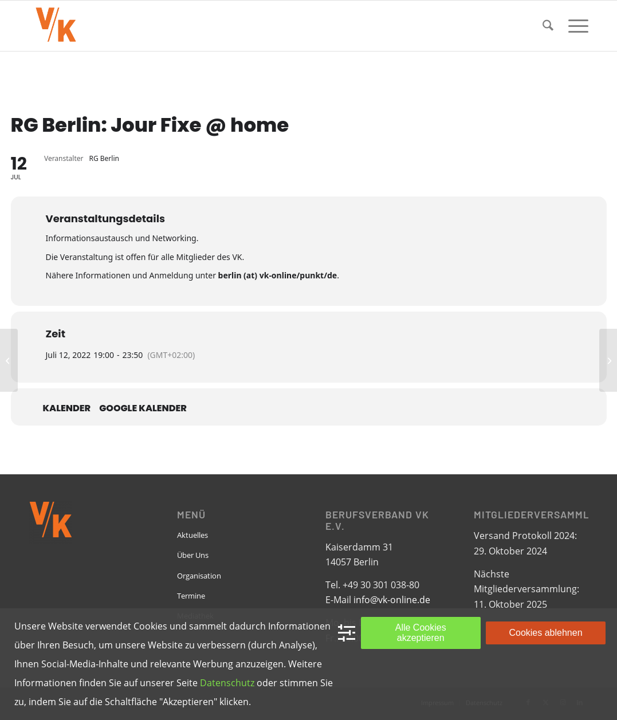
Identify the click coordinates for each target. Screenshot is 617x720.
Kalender (67, 408)
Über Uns (193, 555)
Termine (191, 596)
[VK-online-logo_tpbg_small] (55, 26)
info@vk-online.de (391, 599)
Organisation (199, 576)
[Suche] (548, 26)
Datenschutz (227, 682)
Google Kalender (143, 408)
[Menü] (574, 26)
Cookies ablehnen (545, 633)
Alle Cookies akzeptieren (420, 633)
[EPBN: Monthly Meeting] (9, 360)
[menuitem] (548, 26)
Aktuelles (192, 535)
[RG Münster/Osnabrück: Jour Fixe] (608, 360)
